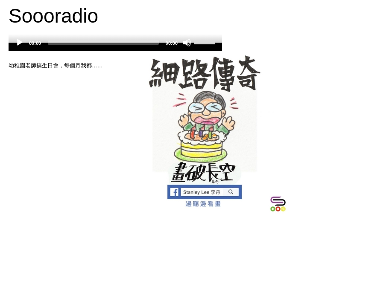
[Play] (19, 42)
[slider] (103, 43)
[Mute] (187, 42)
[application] (115, 47)
